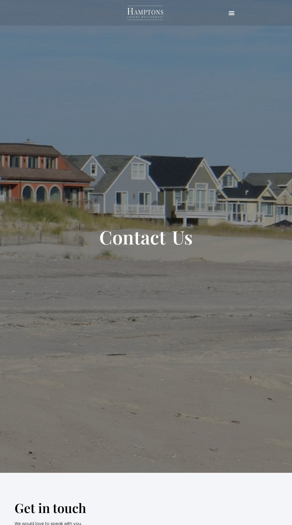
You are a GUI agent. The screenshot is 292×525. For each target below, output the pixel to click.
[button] (231, 13)
